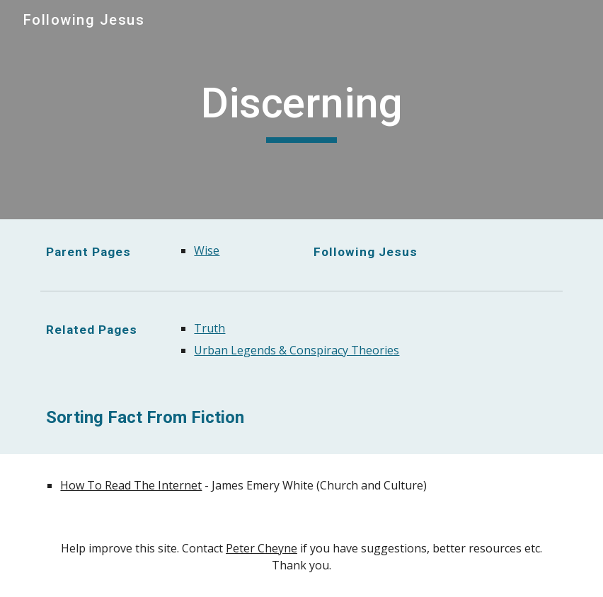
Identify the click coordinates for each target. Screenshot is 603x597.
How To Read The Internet (131, 485)
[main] (301, 110)
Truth (209, 328)
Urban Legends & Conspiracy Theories (296, 350)
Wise (206, 250)
